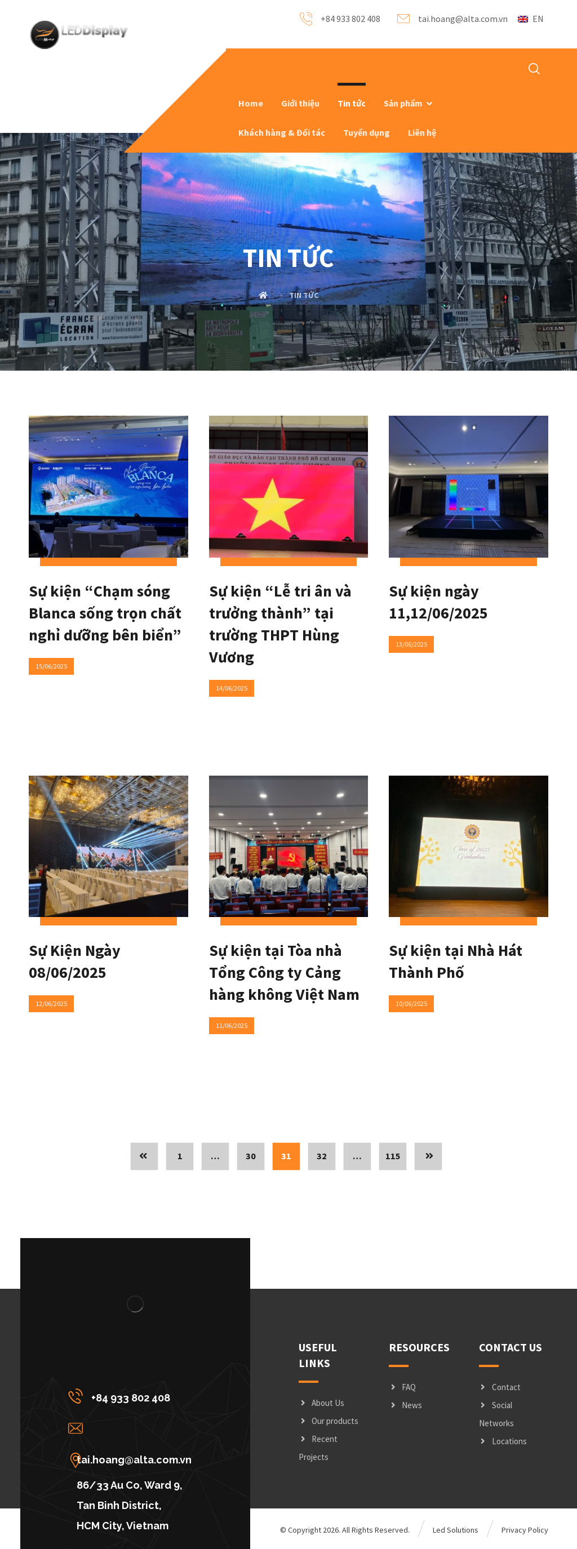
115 (393, 1156)
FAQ (402, 1387)
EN (531, 18)
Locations (503, 1441)
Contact (500, 1387)
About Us (321, 1402)
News (405, 1405)
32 (322, 1156)
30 (251, 1156)
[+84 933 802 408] (132, 1395)
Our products (328, 1421)
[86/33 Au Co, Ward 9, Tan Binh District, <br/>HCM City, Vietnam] (132, 1460)
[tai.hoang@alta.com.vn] (132, 1428)
